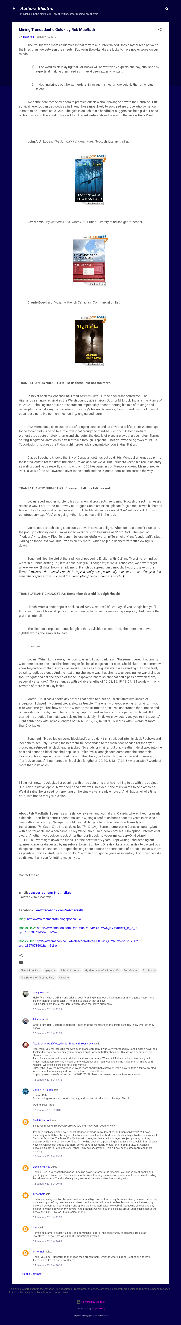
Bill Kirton (38, 1019)
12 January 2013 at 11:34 (47, 1033)
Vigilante (64, 977)
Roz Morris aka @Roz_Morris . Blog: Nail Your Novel (63, 1043)
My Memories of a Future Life (102, 970)
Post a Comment (32, 1273)
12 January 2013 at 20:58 (47, 1183)
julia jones (39, 992)
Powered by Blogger (91, 1301)
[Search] (167, 9)
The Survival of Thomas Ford (37, 977)
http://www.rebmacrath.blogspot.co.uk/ (54, 919)
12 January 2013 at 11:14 (47, 1009)
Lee (35, 1227)
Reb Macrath (131, 970)
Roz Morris (149, 970)
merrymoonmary (98, 1308)
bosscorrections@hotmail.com (51, 892)
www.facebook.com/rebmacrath (59, 910)
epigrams (50, 970)
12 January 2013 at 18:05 (47, 1110)
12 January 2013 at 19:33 (47, 1156)
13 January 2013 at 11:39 (47, 1217)
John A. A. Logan (70, 970)
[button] (160, 30)
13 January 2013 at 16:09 (47, 1241)
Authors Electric (36, 8)
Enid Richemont (42, 1120)
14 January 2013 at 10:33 (47, 1265)
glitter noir (39, 1194)
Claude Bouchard (30, 970)
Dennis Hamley (41, 1166)
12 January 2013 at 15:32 (47, 1079)
